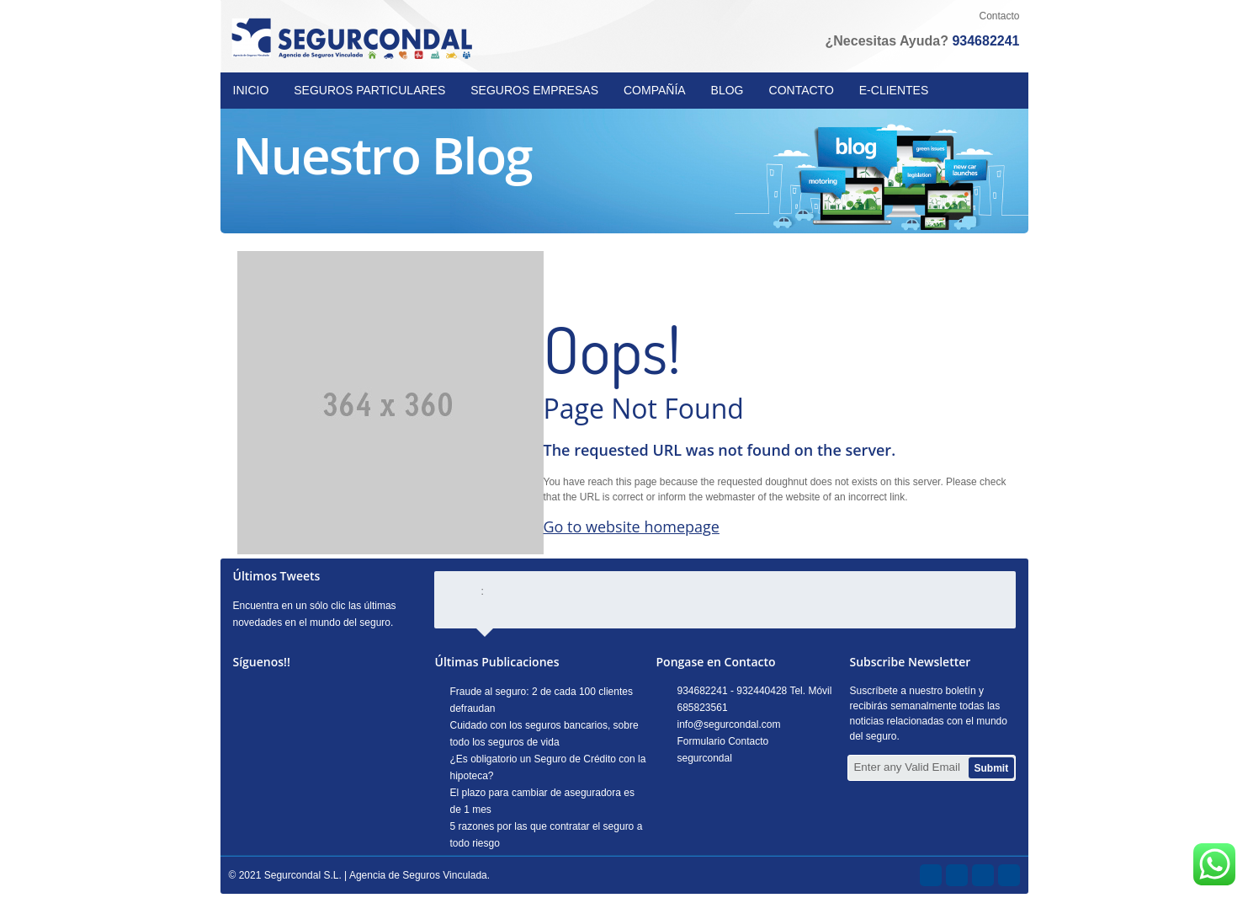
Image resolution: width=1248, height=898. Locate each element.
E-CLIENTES (893, 90)
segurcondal (704, 758)
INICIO (251, 90)
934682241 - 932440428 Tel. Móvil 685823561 (754, 699)
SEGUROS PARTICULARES (369, 90)
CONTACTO (801, 90)
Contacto (999, 16)
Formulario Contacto (723, 741)
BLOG (727, 90)
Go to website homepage (632, 526)
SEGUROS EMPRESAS (534, 90)
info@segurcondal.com (729, 724)
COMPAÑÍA (655, 90)
